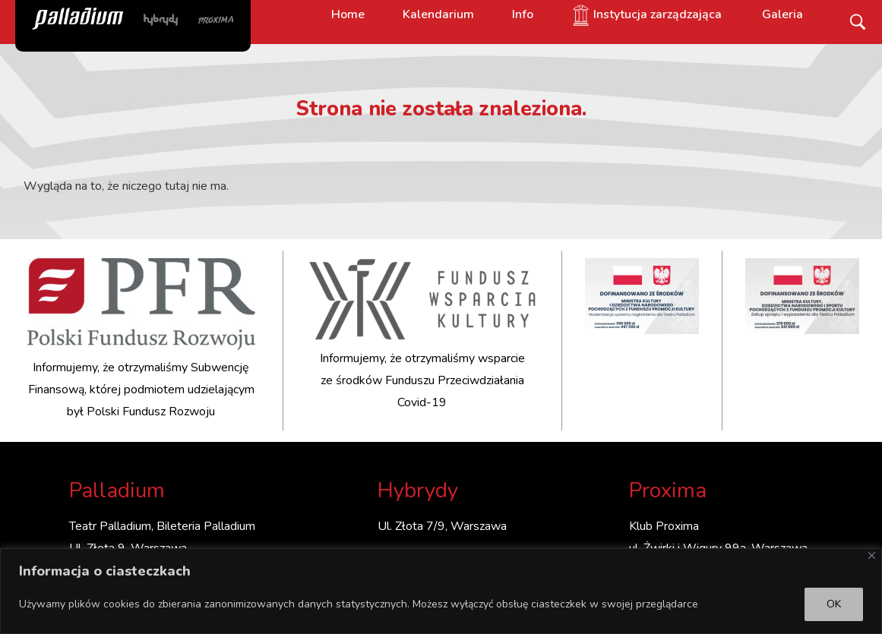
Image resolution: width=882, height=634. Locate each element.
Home (348, 14)
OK (834, 604)
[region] (441, 591)
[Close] (871, 555)
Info (522, 14)
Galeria (782, 14)
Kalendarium (438, 14)
